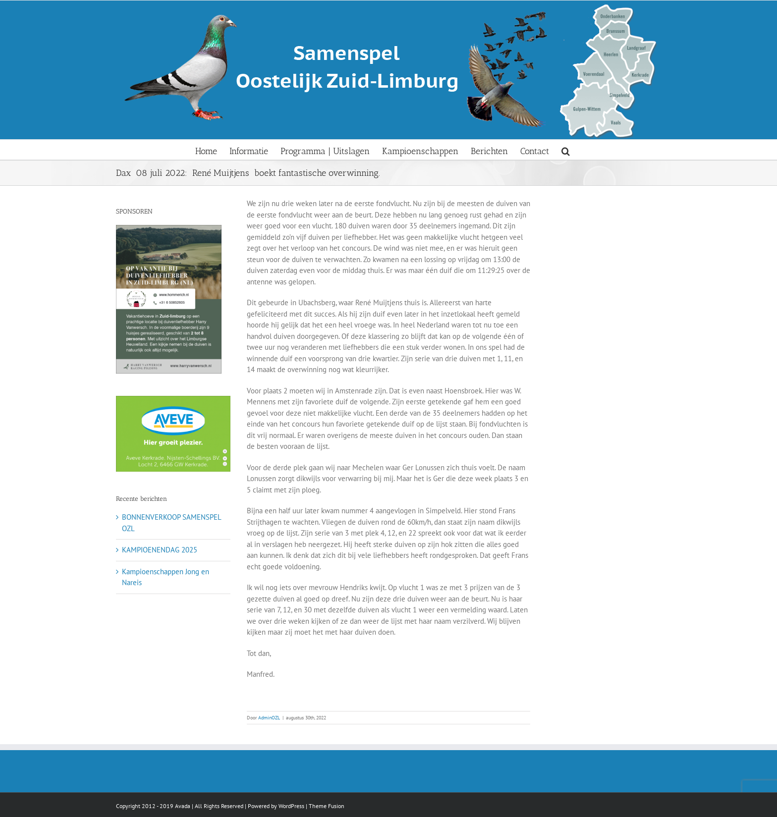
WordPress (291, 806)
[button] (565, 150)
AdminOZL (269, 717)
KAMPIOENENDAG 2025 (159, 549)
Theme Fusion (326, 806)
